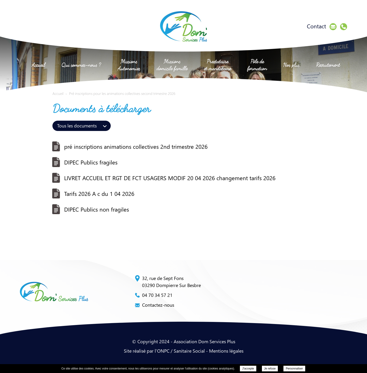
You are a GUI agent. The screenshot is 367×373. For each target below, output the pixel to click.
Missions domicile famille (172, 64)
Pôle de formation (257, 64)
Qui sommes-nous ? (81, 65)
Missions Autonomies (128, 64)
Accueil (38, 65)
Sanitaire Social (189, 350)
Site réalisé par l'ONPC (146, 350)
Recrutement (328, 65)
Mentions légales (226, 350)
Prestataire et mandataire (217, 64)
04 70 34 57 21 (153, 295)
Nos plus (291, 65)
